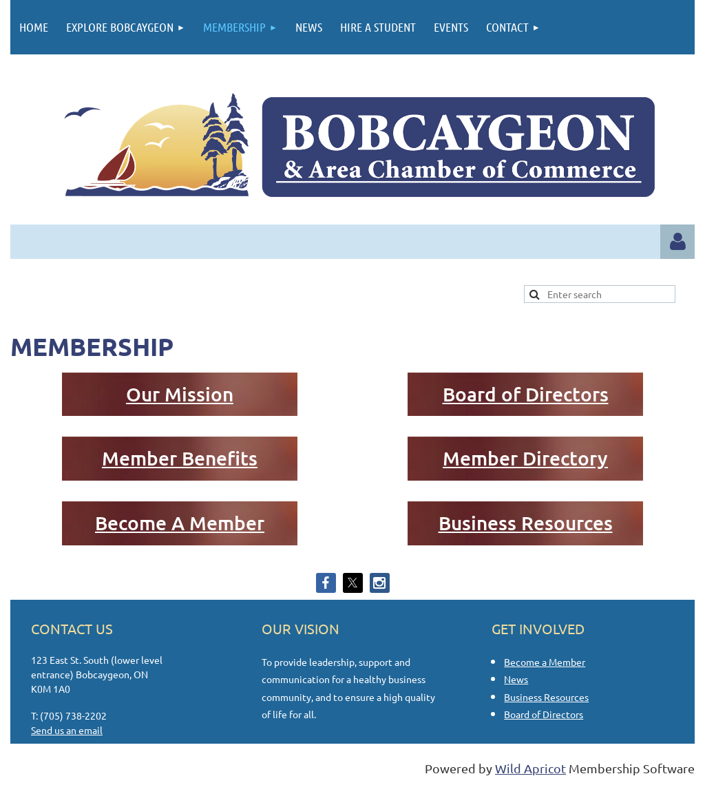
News (516, 679)
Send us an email (67, 730)
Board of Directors (526, 394)
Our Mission (179, 394)
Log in (677, 241)
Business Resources (526, 522)
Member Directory (525, 458)
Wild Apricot (530, 768)
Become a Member (544, 662)
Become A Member (179, 522)
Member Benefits (179, 458)
